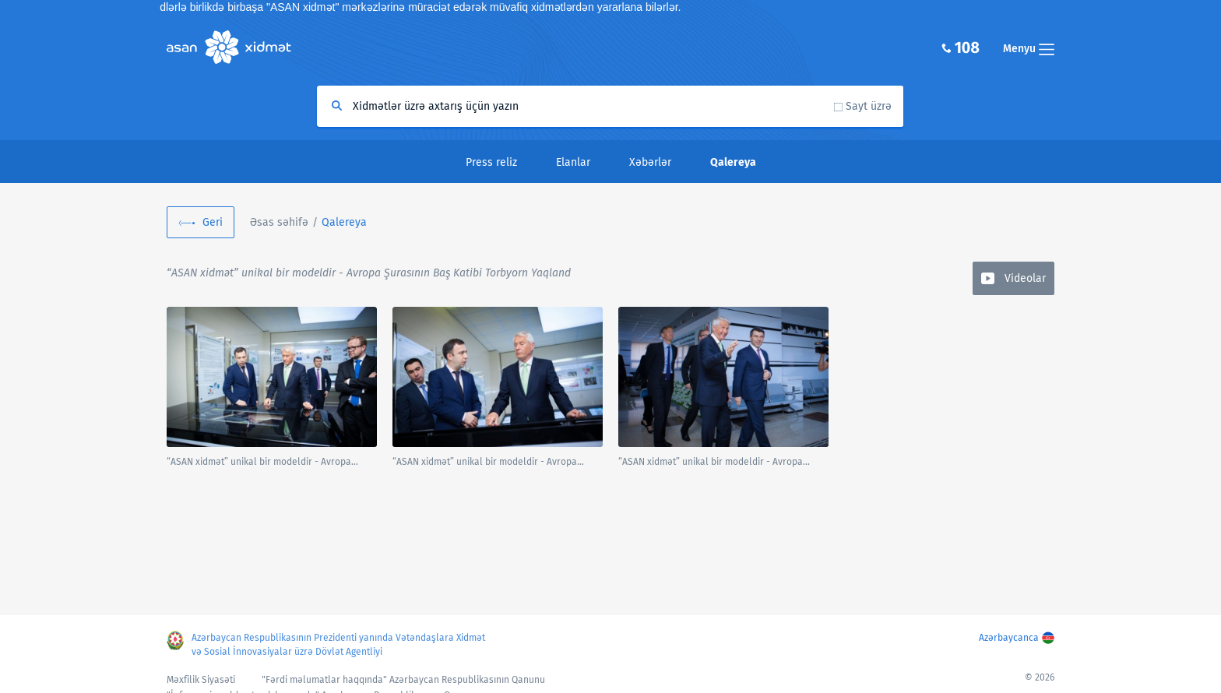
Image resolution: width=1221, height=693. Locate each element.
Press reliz (491, 162)
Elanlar (573, 162)
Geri (212, 222)
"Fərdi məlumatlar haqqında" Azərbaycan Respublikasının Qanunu (403, 679)
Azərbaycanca (1009, 637)
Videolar (1025, 278)
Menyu (1028, 48)
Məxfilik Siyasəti (201, 679)
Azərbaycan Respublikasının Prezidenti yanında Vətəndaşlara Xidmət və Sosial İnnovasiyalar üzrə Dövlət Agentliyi (338, 644)
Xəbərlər (650, 162)
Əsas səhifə (279, 222)
